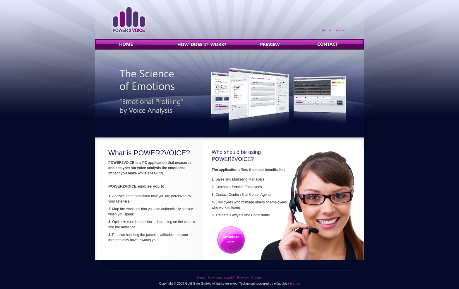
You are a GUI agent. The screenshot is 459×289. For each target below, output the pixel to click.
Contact (327, 44)
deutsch (328, 30)
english (341, 30)
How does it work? (202, 44)
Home (132, 44)
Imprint (295, 283)
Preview (272, 44)
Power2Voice (129, 19)
